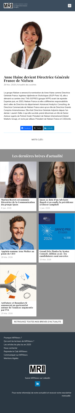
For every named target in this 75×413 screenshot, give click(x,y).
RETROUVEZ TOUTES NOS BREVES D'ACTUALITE (37, 321)
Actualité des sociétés (26, 84)
